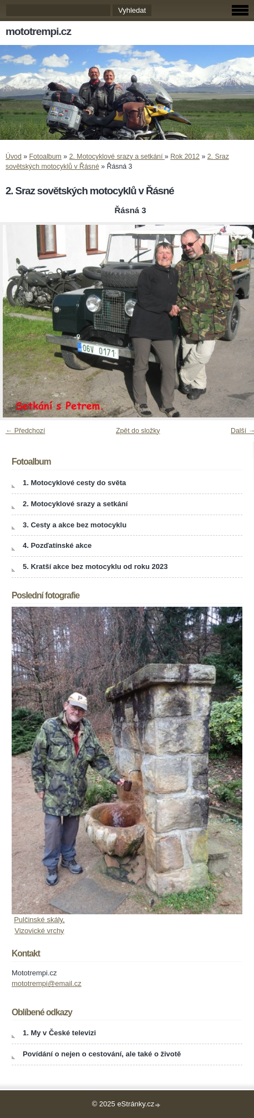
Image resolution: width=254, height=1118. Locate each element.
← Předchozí (25, 431)
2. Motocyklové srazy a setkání (117, 156)
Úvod (14, 156)
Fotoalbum (45, 156)
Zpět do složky (138, 431)
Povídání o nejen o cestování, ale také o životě (102, 1054)
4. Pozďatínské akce (57, 545)
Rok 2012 (185, 156)
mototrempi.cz (38, 31)
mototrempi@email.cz (47, 983)
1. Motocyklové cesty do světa (74, 483)
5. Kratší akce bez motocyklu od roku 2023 (95, 566)
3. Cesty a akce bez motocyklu (74, 525)
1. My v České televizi (59, 1033)
